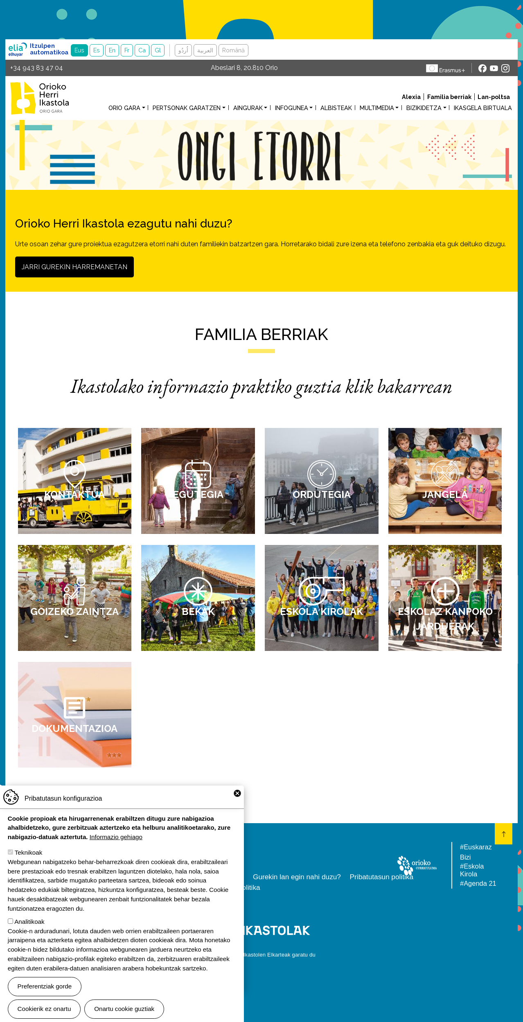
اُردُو (183, 50)
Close (237, 803)
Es (96, 50)
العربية (205, 50)
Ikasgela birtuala (483, 107)
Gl (158, 50)
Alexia (411, 96)
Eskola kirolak (321, 611)
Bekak (198, 611)
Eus (79, 50)
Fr (126, 50)
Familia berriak (449, 96)
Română (233, 50)
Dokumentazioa (74, 728)
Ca (142, 50)
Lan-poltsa (494, 96)
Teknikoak (29, 862)
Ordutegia (322, 494)
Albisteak (336, 107)
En (112, 50)
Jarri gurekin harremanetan (74, 267)
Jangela (445, 494)
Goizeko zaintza (74, 611)
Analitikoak (29, 931)
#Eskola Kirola (472, 870)
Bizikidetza (424, 107)
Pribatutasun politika (381, 877)
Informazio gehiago (116, 847)
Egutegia (198, 494)
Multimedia (377, 107)
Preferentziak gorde (45, 996)
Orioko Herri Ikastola (39, 98)
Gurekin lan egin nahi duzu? (297, 877)
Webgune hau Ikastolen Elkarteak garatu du (261, 955)
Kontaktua (74, 494)
